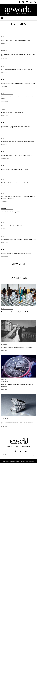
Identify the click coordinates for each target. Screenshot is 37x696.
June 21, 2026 (4, 350)
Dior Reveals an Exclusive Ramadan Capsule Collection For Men (18, 83)
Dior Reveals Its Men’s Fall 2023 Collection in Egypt (14, 169)
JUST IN (9, 447)
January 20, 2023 (4, 115)
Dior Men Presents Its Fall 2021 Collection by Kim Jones (16, 253)
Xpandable (31, 461)
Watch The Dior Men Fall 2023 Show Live (12, 112)
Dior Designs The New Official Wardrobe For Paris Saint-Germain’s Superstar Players (16, 127)
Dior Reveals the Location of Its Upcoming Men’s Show (15, 183)
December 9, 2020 (4, 256)
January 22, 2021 (4, 242)
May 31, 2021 (3, 228)
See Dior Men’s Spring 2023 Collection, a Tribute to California (17, 141)
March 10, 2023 (4, 86)
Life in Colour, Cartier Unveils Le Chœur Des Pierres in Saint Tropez (17, 422)
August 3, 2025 (4, 43)
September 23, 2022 (5, 185)
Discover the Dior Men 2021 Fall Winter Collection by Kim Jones (18, 239)
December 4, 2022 (4, 172)
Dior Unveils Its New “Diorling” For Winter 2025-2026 (15, 40)
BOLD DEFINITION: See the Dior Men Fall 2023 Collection (16, 69)
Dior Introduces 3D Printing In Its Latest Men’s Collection (16, 155)
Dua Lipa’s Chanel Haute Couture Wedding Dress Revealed (16, 347)
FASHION (4, 50)
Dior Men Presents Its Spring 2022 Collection (13, 225)
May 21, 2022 (3, 201)
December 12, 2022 (5, 158)
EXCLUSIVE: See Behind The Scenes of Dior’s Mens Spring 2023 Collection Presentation (18, 197)
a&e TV (3, 109)
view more (18, 264)
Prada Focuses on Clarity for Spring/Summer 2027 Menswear (17, 312)
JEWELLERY (4, 418)
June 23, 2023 (4, 58)
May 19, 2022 (3, 214)
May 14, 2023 (3, 72)
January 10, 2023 (4, 130)
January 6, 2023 (4, 144)
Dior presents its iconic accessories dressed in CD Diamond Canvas (17, 97)
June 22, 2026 (4, 314)
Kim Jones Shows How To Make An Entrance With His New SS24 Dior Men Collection (18, 54)
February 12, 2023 (4, 101)
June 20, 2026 (4, 389)
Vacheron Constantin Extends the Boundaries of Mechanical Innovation (17, 385)
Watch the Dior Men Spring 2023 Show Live (12, 212)
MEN (2, 37)
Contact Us (26, 447)
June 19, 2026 (4, 426)
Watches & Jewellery (4, 380)
